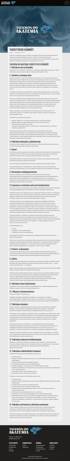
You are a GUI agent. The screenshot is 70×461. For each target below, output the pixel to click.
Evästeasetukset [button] (38, 456)
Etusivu (11, 52)
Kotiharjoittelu (39, 447)
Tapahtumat (25, 447)
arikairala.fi (45, 458)
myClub (38, 451)
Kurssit (11, 449)
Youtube (51, 449)
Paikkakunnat (12, 447)
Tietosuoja (30, 456)
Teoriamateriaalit (40, 445)
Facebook (52, 445)
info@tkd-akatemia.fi (14, 438)
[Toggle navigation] (67, 2)
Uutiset (24, 445)
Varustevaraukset (40, 449)
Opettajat (11, 451)
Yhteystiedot (12, 445)
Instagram (52, 447)
